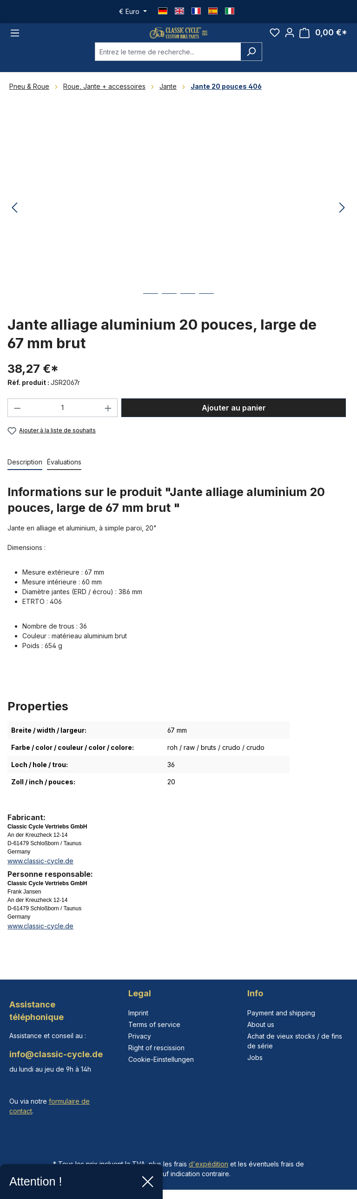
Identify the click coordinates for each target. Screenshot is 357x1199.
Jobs (255, 1057)
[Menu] (14, 38)
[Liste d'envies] (274, 38)
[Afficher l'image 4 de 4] (206, 312)
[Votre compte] (289, 38)
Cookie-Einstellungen (161, 1059)
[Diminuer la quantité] (17, 419)
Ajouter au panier (234, 419)
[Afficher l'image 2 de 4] (169, 312)
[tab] (24, 474)
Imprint (138, 1013)
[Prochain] (342, 220)
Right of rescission (156, 1048)
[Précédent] (14, 220)
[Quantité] (62, 419)
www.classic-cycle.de (40, 872)
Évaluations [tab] (64, 473)
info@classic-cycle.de (56, 1054)
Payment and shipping (281, 1013)
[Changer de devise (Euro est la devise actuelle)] (133, 12)
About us (260, 1024)
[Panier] (323, 38)
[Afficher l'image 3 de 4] (187, 312)
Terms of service (154, 1024)
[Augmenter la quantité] (108, 419)
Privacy (139, 1036)
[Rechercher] (251, 63)
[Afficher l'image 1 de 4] (150, 312)
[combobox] (168, 63)
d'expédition (208, 1164)
